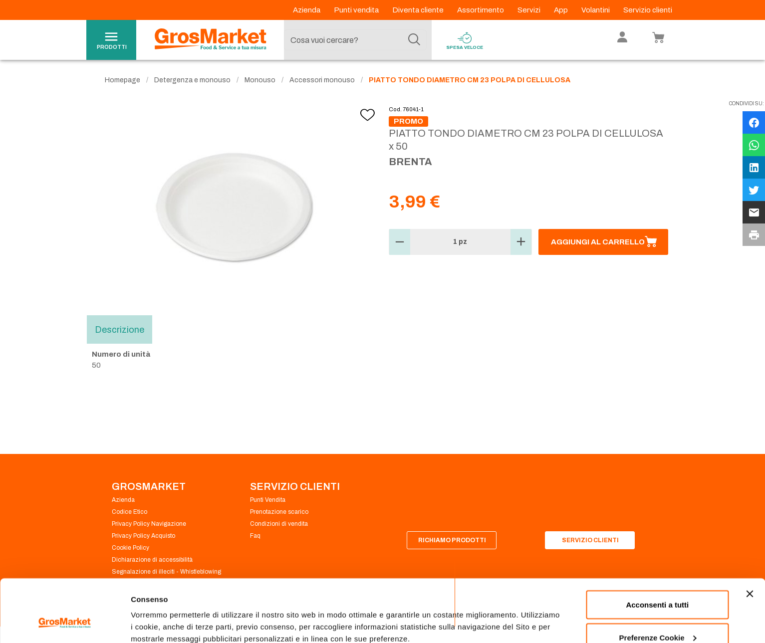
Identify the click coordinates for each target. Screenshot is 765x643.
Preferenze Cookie (164, 612)
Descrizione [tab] (119, 329)
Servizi (529, 10)
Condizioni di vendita (279, 523)
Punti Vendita (267, 499)
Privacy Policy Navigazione (149, 523)
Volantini (596, 10)
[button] (399, 242)
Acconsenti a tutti (657, 551)
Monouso (260, 80)
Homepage (122, 80)
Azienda (307, 10)
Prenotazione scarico (279, 511)
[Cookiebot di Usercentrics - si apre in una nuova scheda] (64, 623)
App (561, 10)
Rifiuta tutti (657, 616)
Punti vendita (357, 10)
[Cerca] (414, 40)
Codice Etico (129, 511)
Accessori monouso (322, 80)
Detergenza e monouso (192, 80)
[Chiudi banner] (749, 540)
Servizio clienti (647, 10)
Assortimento (481, 10)
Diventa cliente (418, 10)
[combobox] (355, 40)
